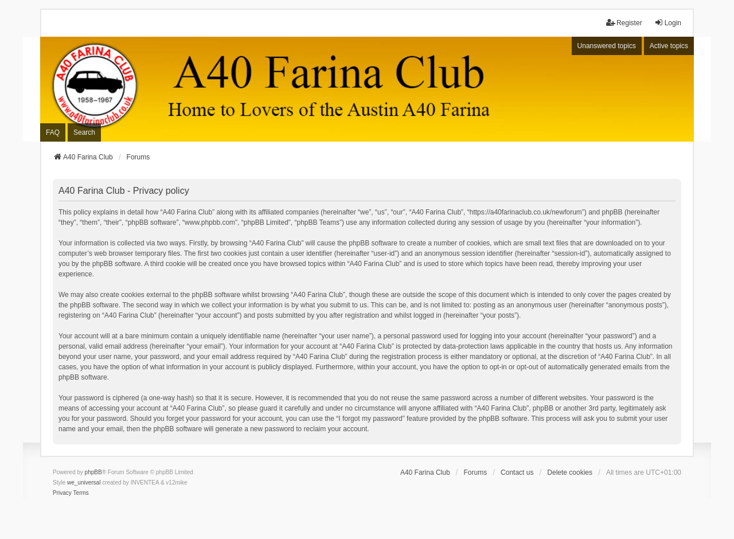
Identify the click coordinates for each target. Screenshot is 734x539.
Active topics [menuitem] (669, 46)
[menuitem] (62, 493)
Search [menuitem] (84, 132)
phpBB (93, 472)
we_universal (83, 482)
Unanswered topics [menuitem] (606, 46)
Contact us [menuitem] (517, 472)
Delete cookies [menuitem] (569, 472)
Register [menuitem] (624, 22)
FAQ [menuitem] (53, 132)
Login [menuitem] (667, 22)
